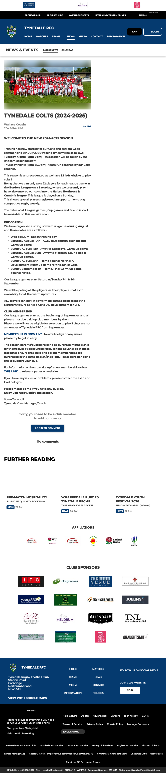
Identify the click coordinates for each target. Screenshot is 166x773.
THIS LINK (11, 371)
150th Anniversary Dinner (110, 15)
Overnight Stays (79, 15)
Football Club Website (51, 745)
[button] (28, 36)
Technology (131, 715)
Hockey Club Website (102, 745)
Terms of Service (72, 724)
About (85, 715)
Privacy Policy (94, 724)
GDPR (145, 715)
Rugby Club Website (127, 745)
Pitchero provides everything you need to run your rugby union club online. (30, 721)
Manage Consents (138, 724)
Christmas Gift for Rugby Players (147, 754)
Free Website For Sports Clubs (21, 745)
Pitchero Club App (151, 745)
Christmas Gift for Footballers (112, 754)
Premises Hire (55, 15)
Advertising (100, 715)
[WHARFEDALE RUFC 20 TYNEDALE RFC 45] (83, 479)
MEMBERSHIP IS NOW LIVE (23, 334)
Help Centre (70, 715)
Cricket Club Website (77, 745)
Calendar (59, 50)
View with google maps (27, 698)
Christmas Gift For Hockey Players (83, 762)
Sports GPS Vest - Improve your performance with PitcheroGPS (61, 754)
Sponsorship (33, 15)
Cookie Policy (115, 724)
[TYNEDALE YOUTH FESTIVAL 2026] (137, 479)
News (46, 50)
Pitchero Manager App (14, 754)
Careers (115, 715)
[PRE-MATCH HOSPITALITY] (28, 479)
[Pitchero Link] (155, 17)
